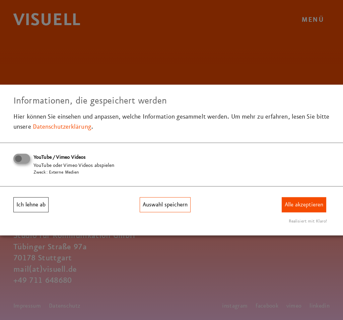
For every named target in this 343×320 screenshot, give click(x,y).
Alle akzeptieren (304, 204)
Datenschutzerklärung (62, 126)
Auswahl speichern (165, 204)
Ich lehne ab (31, 204)
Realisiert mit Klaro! (308, 220)
